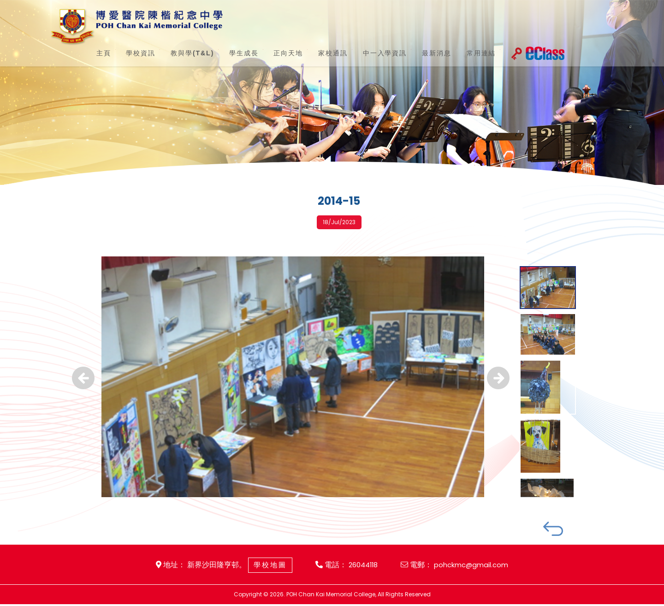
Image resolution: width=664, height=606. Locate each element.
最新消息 (422, 53)
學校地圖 (265, 566)
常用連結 (464, 53)
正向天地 (280, 53)
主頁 (102, 53)
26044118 (361, 566)
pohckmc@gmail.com (474, 566)
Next (498, 388)
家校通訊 (322, 53)
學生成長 (239, 53)
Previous (83, 388)
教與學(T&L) (187, 53)
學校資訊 (136, 53)
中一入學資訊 (372, 53)
